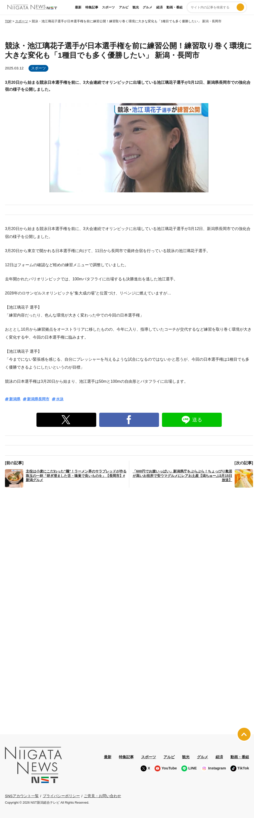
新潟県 (14, 399)
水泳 (60, 399)
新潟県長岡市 (38, 399)
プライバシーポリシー (61, 796)
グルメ (147, 7)
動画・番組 (174, 7)
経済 (159, 7)
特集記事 (91, 7)
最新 (78, 7)
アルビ (123, 7)
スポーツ (108, 7)
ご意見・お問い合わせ (102, 796)
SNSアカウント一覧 (22, 796)
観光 (135, 7)
